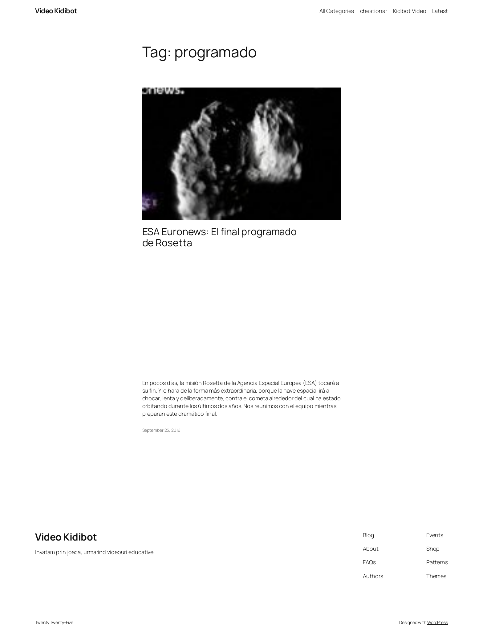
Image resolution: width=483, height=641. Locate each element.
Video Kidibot (56, 10)
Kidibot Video (409, 10)
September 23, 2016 (161, 430)
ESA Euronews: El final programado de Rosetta (219, 237)
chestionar (373, 10)
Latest (440, 10)
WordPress (437, 622)
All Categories (336, 10)
